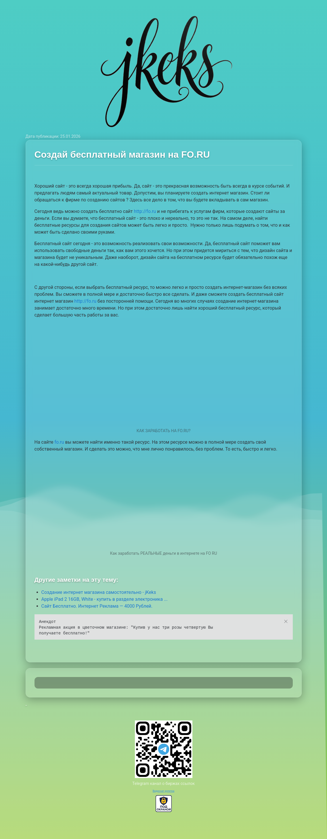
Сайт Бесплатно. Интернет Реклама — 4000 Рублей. (97, 606)
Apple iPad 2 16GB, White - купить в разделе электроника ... (104, 599)
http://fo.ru (145, 211)
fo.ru (59, 442)
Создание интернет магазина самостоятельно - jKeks (98, 592)
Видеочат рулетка (164, 791)
